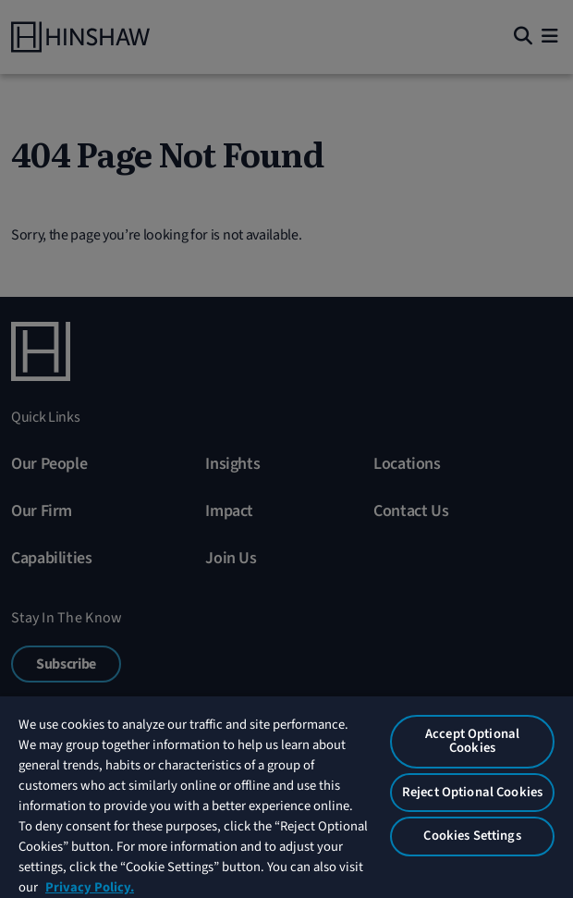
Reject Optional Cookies (472, 792)
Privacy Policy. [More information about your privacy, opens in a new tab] (89, 887)
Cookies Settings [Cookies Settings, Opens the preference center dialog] (471, 835)
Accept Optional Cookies (472, 740)
